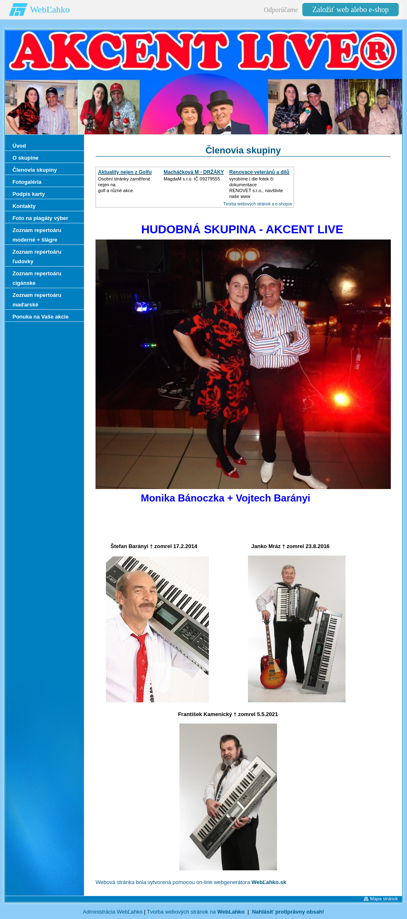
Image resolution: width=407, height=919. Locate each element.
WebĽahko (50, 9)
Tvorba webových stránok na (195, 912)
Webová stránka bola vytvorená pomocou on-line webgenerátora (191, 882)
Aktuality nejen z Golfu (125, 172)
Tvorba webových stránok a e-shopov (257, 204)
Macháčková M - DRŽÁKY (194, 172)
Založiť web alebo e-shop (350, 9)
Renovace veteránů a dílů (259, 172)
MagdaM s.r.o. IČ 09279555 (192, 178)
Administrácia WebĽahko (113, 912)
